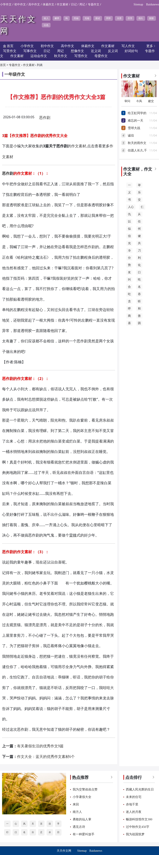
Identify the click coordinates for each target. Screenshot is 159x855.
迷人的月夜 (133, 812)
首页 (3, 65)
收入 (46, 18)
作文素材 (62, 4)
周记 (82, 4)
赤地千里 (132, 804)
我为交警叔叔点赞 (85, 789)
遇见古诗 (79, 826)
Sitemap (138, 4)
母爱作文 (101, 56)
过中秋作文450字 (137, 826)
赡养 (57, 18)
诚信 (131, 135)
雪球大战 (134, 128)
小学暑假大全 (82, 797)
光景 (119, 18)
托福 (76, 18)
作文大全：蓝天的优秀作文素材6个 (46, 757)
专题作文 (93, 4)
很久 (141, 18)
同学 (108, 18)
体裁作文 (48, 4)
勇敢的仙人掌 (82, 819)
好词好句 (131, 51)
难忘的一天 (135, 120)
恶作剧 (44, 118)
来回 (76, 804)
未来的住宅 (133, 797)
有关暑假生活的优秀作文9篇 (40, 746)
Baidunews (152, 4)
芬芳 (130, 18)
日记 (74, 4)
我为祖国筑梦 (135, 834)
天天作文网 (64, 850)
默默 (151, 18)
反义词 (113, 51)
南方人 (77, 812)
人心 (131, 207)
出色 (46, 25)
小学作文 (6, 4)
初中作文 (20, 4)
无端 (87, 18)
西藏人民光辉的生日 (140, 789)
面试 (97, 18)
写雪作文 (81, 56)
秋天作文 (60, 56)
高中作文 (34, 4)
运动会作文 (38, 56)
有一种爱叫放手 (83, 834)
